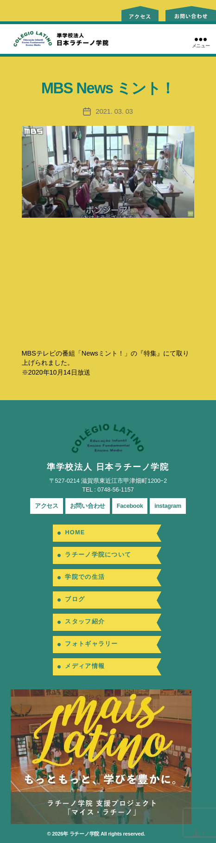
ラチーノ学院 (84, 834)
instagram (167, 506)
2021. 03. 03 (114, 111)
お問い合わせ (87, 506)
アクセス (46, 506)
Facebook (130, 506)
